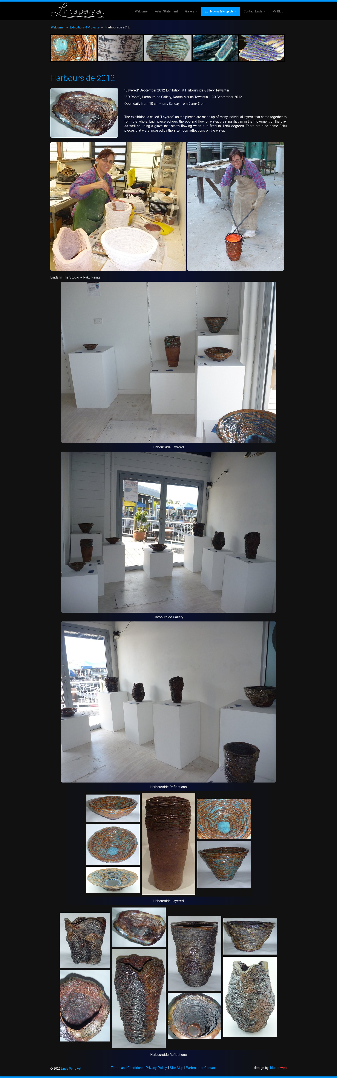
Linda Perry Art (71, 1068)
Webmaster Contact (201, 1068)
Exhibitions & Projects (219, 11)
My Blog (278, 11)
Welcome (141, 11)
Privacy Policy (156, 1068)
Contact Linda (253, 11)
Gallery (190, 11)
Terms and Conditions (127, 1068)
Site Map (176, 1068)
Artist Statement (166, 11)
